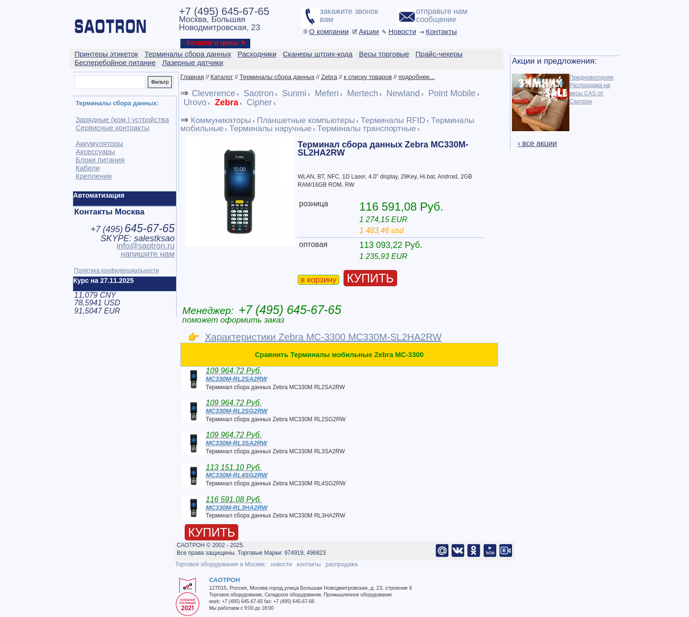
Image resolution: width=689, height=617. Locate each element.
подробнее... (416, 76)
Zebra (329, 76)
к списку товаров (368, 76)
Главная (192, 76)
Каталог (222, 76)
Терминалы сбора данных (276, 76)
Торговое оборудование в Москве (219, 564)
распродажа (341, 564)
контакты (309, 564)
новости (281, 564)
